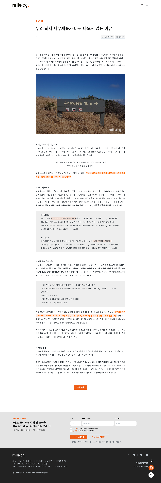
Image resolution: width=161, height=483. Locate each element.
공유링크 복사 (107, 37)
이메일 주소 (86, 419)
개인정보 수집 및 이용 (84, 428)
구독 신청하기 (79, 437)
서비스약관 (111, 442)
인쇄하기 (120, 37)
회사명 (117, 419)
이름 (72, 419)
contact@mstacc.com (59, 466)
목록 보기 (80, 387)
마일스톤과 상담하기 (141, 466)
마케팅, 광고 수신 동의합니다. (82, 431)
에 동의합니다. (85, 428)
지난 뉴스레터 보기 (98, 437)
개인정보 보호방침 (102, 442)
